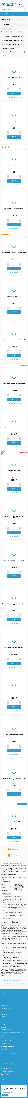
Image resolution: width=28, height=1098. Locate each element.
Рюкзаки (3, 1037)
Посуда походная (5, 1043)
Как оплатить (4, 1005)
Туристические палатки (7, 1029)
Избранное (20, 6)
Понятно (5, 1094)
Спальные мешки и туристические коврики (12, 1032)
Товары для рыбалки (6, 1040)
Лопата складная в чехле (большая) (14, 339)
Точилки (11, 48)
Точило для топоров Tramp (14, 77)
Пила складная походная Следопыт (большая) (14, 122)
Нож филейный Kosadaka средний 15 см (14, 252)
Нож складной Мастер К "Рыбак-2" (14, 208)
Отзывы (3, 1024)
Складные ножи (7, 40)
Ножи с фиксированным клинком (12, 36)
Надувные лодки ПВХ (6, 1035)
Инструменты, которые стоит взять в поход (12, 983)
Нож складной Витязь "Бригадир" (14, 647)
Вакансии (3, 1019)
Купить (14, 93)
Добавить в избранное (14, 97)
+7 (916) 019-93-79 (6, 1068)
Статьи (3, 997)
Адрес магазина (5, 1016)
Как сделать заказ (5, 1002)
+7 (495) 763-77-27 (6, 1063)
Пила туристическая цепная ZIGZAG (14, 383)
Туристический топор (9, 44)
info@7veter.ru (4, 1079)
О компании (4, 1011)
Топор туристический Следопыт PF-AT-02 (14, 604)
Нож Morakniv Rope (14, 470)
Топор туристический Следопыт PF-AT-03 (14, 428)
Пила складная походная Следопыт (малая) (14, 165)
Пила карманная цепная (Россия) (14, 560)
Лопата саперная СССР (14, 296)
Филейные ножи (19, 40)
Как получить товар (6, 1008)
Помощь (3, 994)
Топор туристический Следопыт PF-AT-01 (14, 517)
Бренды (3, 1021)
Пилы (19, 44)
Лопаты (4, 48)
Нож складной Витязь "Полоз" (14, 821)
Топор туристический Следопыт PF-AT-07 (14, 779)
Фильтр (6, 24)
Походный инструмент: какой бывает (10, 980)
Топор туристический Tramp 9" (14, 734)
